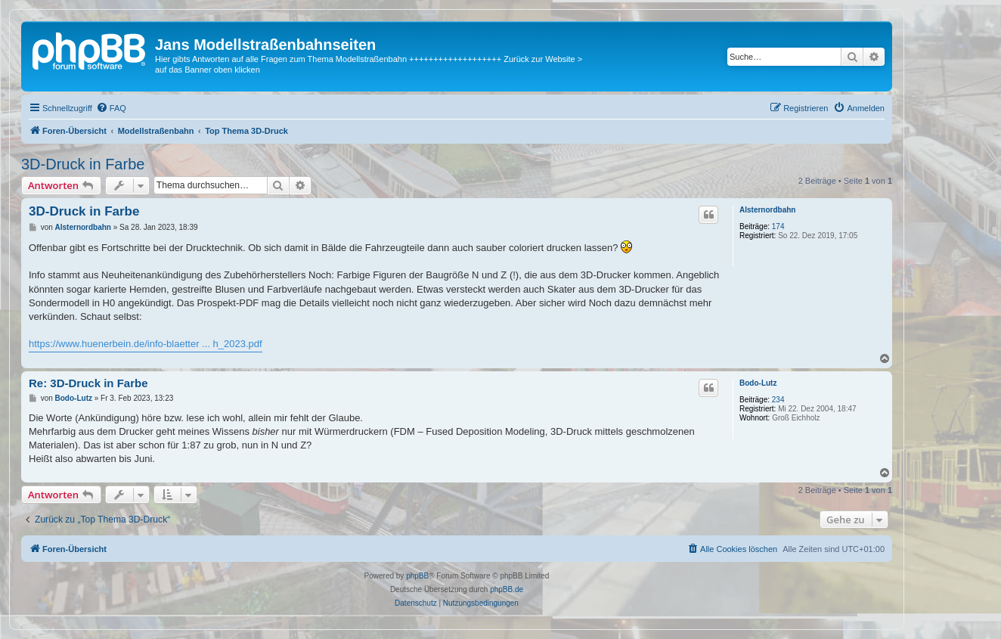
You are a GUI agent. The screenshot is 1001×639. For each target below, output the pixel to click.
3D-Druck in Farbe (82, 164)
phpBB (417, 576)
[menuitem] (111, 108)
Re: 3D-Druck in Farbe (88, 383)
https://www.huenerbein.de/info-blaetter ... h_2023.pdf (145, 343)
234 (778, 399)
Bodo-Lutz (757, 383)
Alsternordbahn (767, 210)
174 (778, 226)
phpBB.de (506, 589)
